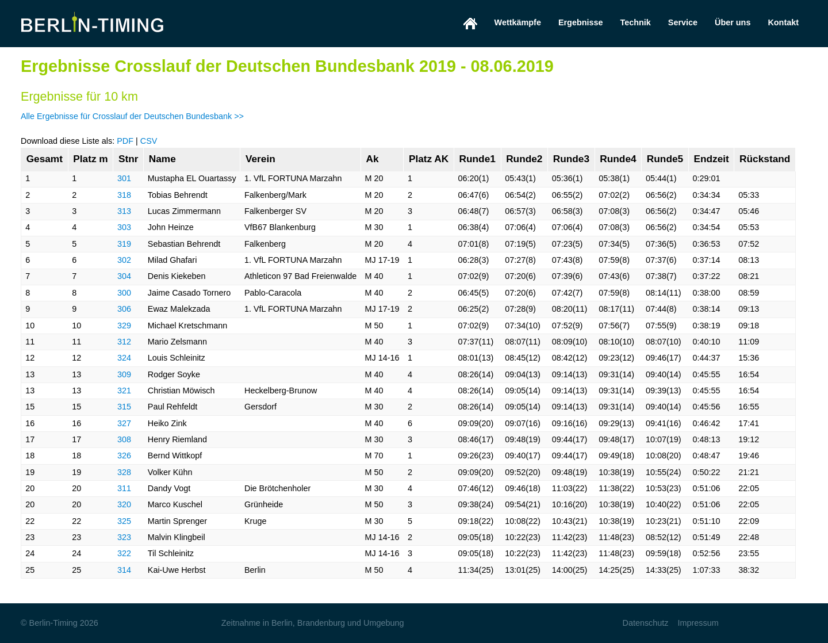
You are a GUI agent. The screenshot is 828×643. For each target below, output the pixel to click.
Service (682, 22)
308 (124, 439)
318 (124, 195)
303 (124, 227)
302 (124, 260)
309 (124, 374)
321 (124, 390)
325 (124, 521)
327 (124, 423)
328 (124, 472)
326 (124, 455)
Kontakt (783, 22)
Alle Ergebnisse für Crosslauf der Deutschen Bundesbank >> (132, 116)
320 (124, 504)
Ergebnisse (580, 22)
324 (124, 357)
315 (124, 406)
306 (124, 308)
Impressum (697, 622)
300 (124, 292)
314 (124, 570)
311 (124, 488)
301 (124, 178)
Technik (635, 22)
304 (124, 276)
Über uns (732, 22)
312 (124, 341)
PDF (125, 141)
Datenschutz (645, 622)
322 (124, 553)
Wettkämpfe (517, 22)
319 (124, 243)
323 (124, 537)
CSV (149, 141)
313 (124, 211)
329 (124, 325)
